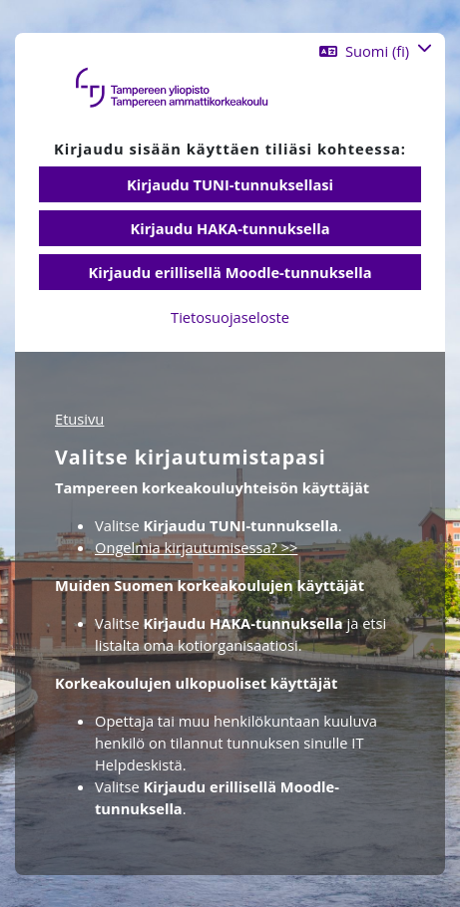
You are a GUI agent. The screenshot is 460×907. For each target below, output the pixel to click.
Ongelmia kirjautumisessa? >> (196, 547)
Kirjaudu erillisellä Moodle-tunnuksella (229, 272)
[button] (375, 51)
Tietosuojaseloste (230, 317)
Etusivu (79, 419)
